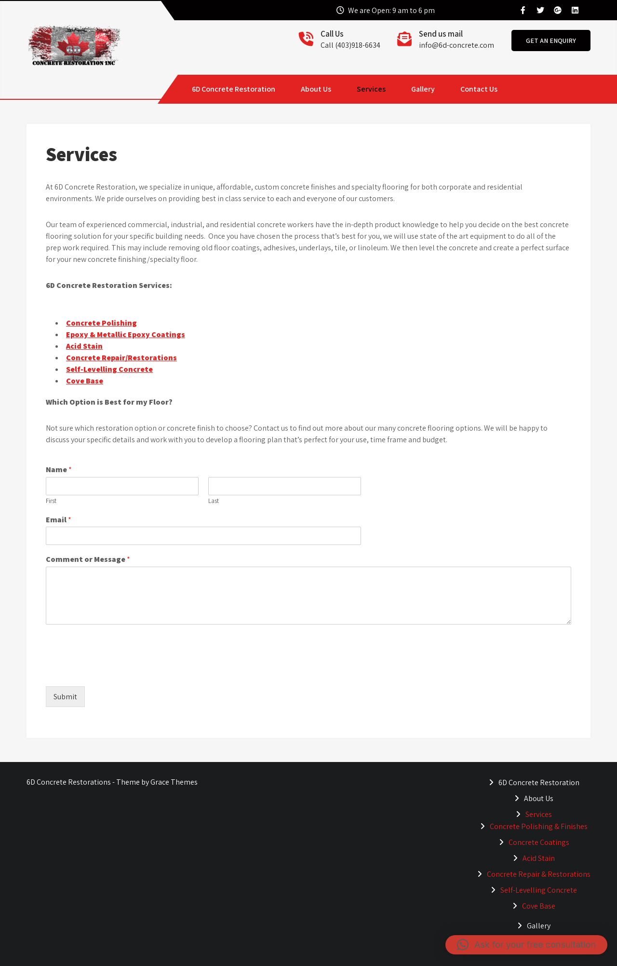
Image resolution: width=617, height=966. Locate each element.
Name (59, 470)
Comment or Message (88, 559)
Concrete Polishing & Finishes (539, 826)
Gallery (423, 89)
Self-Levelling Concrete (109, 369)
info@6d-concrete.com (456, 45)
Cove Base (84, 381)
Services (371, 89)
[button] (526, 944)
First (51, 501)
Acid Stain (84, 346)
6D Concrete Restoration (233, 89)
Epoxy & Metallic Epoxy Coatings (125, 334)
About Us (316, 89)
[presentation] (119, 670)
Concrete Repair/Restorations (121, 358)
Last (213, 501)
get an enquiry (551, 40)
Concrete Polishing (101, 323)
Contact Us (478, 89)
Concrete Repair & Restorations (538, 874)
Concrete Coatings (539, 842)
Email (58, 520)
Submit (65, 697)
